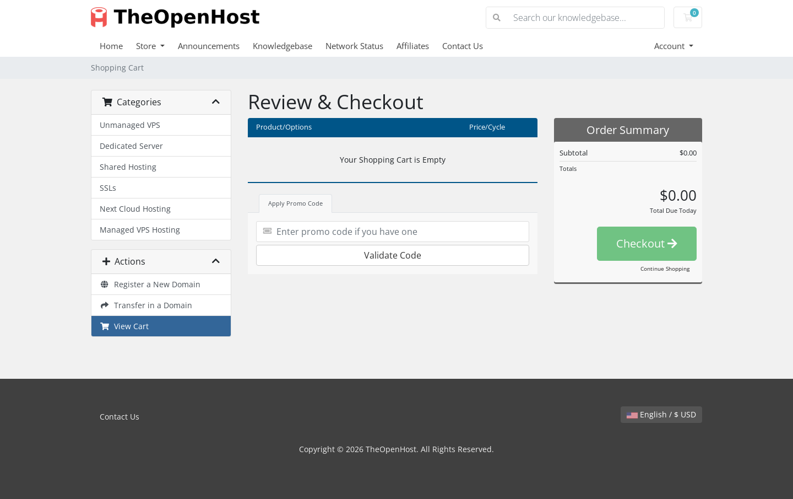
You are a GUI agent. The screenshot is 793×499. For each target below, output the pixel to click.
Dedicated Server (131, 146)
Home (111, 45)
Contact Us (462, 45)
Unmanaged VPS (130, 125)
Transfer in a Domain (146, 305)
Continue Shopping (664, 268)
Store (147, 45)
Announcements (209, 45)
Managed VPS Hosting (140, 229)
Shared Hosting (128, 167)
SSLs (108, 188)
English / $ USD (661, 414)
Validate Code (392, 255)
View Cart (124, 326)
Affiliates (413, 45)
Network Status (354, 45)
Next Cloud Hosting (135, 208)
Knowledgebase (282, 45)
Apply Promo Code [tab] (295, 203)
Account (670, 45)
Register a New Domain (150, 284)
